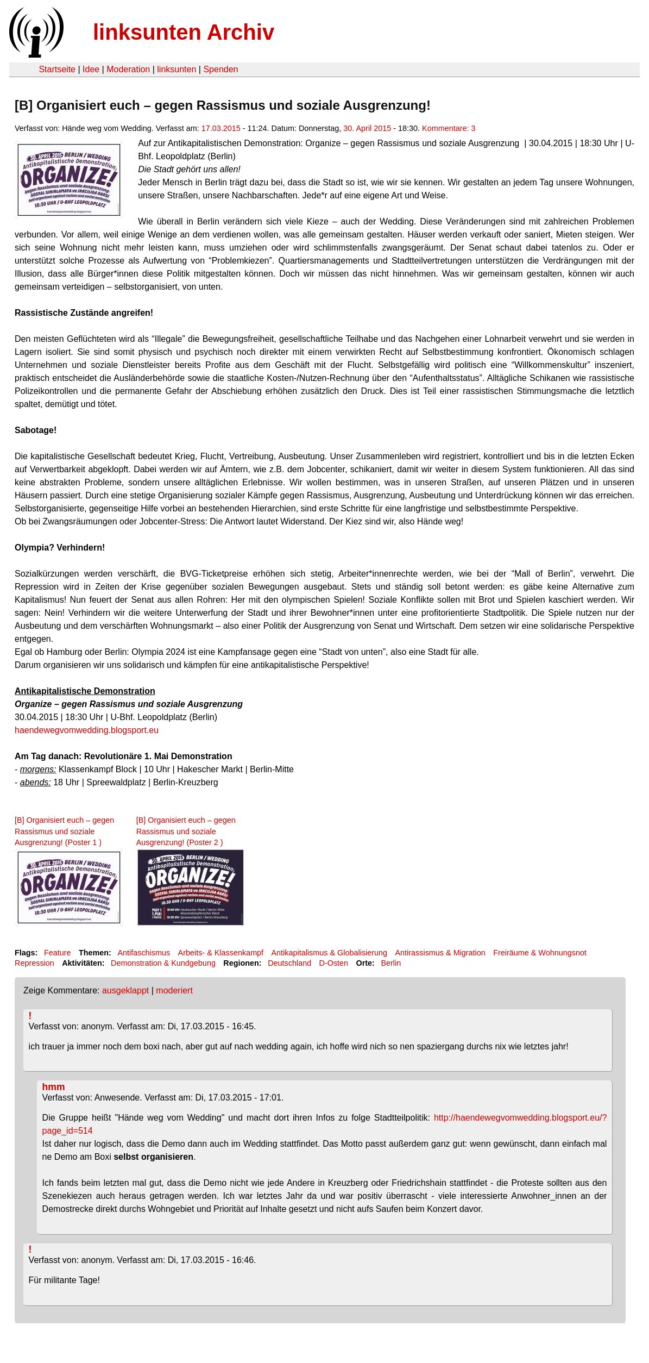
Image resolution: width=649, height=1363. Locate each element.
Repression (34, 963)
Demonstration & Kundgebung (163, 963)
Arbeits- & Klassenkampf (221, 952)
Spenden (220, 69)
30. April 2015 (367, 128)
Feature (57, 952)
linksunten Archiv (183, 32)
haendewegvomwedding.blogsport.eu (87, 730)
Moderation (128, 69)
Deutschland (289, 963)
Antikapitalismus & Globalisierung (330, 952)
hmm (53, 1086)
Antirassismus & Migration (440, 952)
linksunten (176, 69)
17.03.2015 (221, 128)
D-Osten (334, 963)
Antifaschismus (143, 952)
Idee (91, 69)
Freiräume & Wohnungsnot (540, 952)
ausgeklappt (125, 990)
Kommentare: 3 (448, 128)
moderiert (174, 990)
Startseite (57, 69)
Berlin (391, 963)
